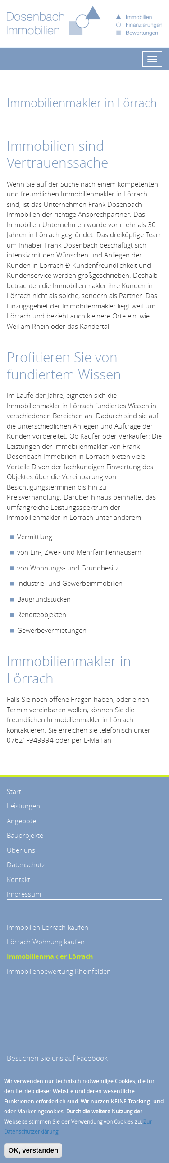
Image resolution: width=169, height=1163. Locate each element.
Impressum (24, 893)
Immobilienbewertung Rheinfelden (59, 971)
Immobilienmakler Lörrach (50, 956)
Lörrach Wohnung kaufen (46, 941)
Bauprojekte (25, 835)
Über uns (21, 850)
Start (14, 791)
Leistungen (23, 805)
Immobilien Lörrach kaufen (47, 927)
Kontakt (18, 879)
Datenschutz (26, 864)
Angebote (21, 820)
